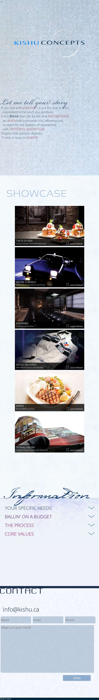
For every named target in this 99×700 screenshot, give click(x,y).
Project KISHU (5, 699)
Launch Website (75, 243)
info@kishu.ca (21, 609)
